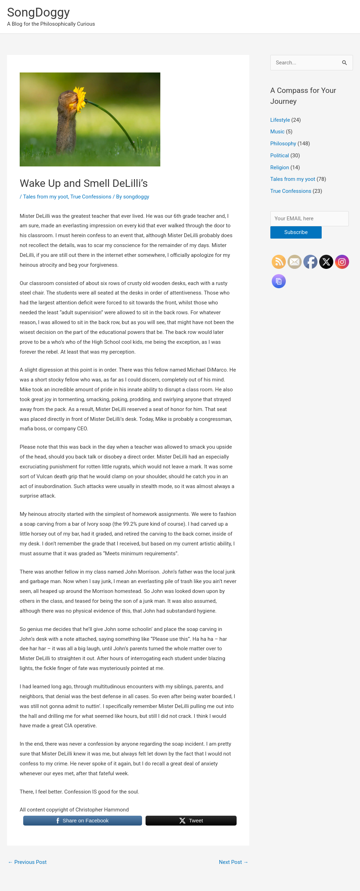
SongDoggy (38, 12)
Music (277, 131)
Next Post (234, 862)
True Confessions (90, 197)
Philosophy (283, 143)
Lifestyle (280, 120)
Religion (279, 167)
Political (279, 155)
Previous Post (27, 862)
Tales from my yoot (45, 197)
